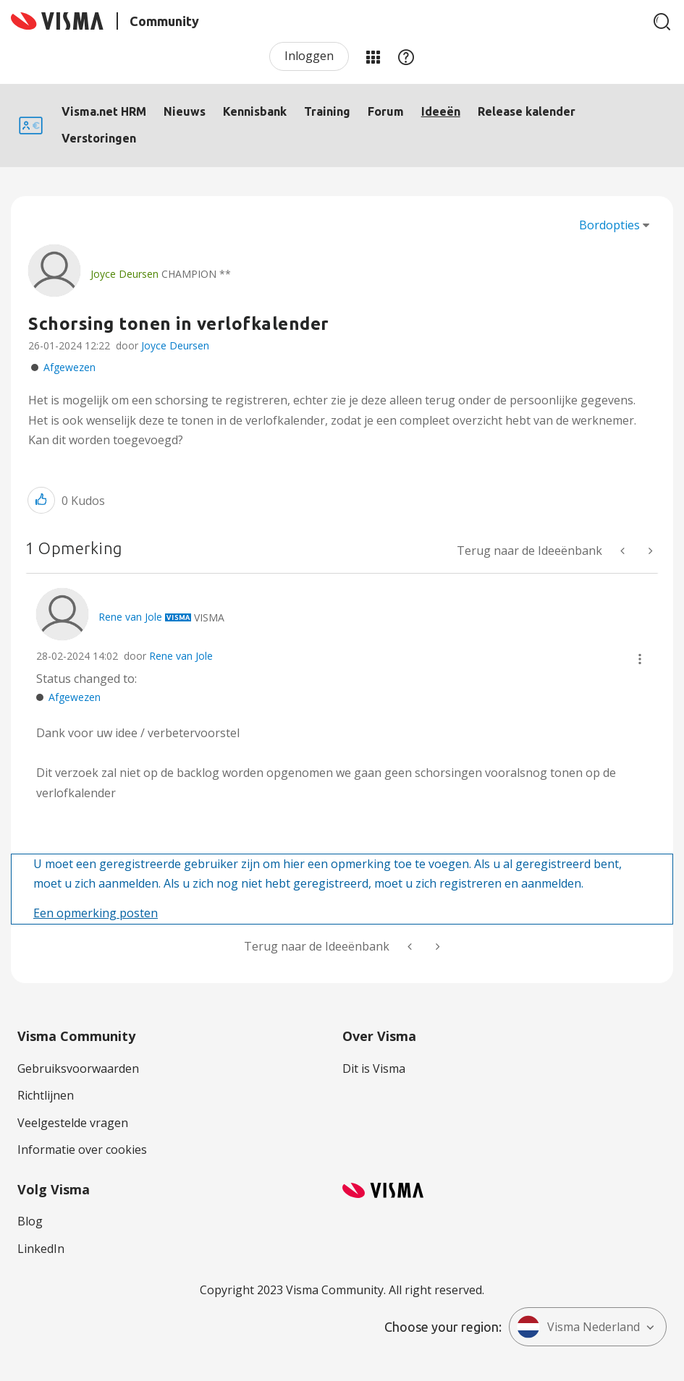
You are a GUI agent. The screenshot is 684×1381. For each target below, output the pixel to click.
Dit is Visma (373, 1068)
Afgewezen (69, 367)
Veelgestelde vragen (72, 1123)
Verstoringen (99, 138)
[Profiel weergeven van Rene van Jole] (130, 617)
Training (327, 111)
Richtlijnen (45, 1095)
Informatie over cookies (82, 1149)
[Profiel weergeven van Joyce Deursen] (124, 274)
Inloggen (309, 56)
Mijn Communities (372, 56)
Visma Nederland (578, 1326)
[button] (41, 500)
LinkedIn (40, 1249)
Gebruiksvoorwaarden (78, 1068)
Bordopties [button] (609, 225)
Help (406, 56)
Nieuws (185, 111)
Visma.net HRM (104, 111)
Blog (30, 1221)
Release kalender (526, 111)
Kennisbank (255, 111)
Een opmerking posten (95, 913)
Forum (386, 111)
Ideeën (440, 111)
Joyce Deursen (175, 345)
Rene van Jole (181, 656)
